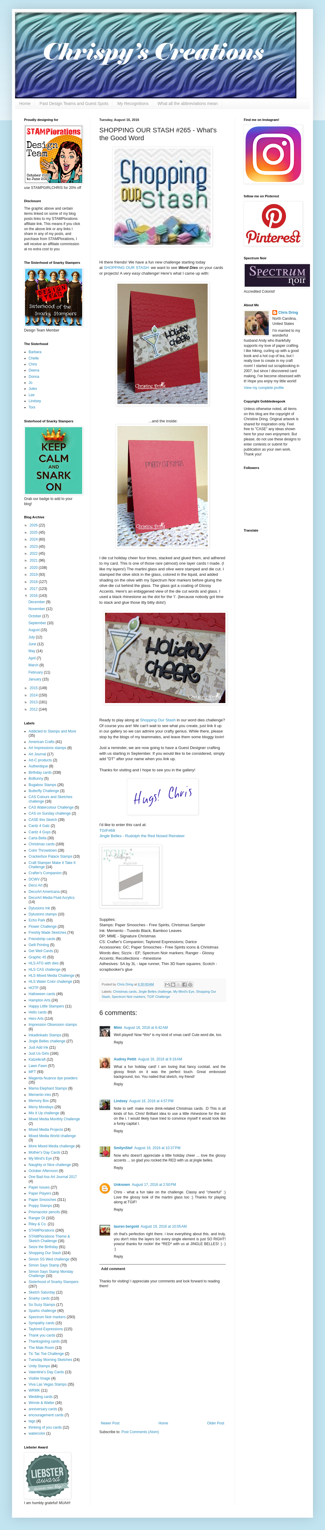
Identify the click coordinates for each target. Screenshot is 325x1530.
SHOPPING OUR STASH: (127, 267)
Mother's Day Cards (44, 1152)
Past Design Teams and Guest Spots (73, 103)
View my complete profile (264, 388)
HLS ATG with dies (44, 963)
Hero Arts (36, 1018)
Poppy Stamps (40, 1206)
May (32, 651)
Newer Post (110, 1423)
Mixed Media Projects (46, 1129)
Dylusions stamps (43, 914)
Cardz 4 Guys (40, 832)
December (37, 602)
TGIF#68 (107, 830)
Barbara (35, 352)
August (34, 630)
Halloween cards (42, 994)
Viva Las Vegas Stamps (48, 1384)
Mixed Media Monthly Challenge (54, 1119)
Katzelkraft (37, 1059)
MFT (32, 1072)
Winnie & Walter (41, 1403)
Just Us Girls (39, 1053)
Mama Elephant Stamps (48, 1088)
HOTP (34, 988)
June (32, 644)
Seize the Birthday (43, 1247)
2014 (34, 695)
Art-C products (40, 760)
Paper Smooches (42, 1200)
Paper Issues (39, 1187)
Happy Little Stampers (46, 1006)
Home (24, 103)
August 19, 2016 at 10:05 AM (164, 1226)
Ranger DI (37, 1218)
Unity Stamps (39, 1366)
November (37, 609)
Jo (30, 383)
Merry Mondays (41, 1107)
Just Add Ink (38, 1047)
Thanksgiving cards (44, 1341)
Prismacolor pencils (44, 1212)
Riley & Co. (38, 1224)
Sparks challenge (42, 1311)
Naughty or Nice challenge (50, 1165)
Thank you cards (42, 1335)
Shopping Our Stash (158, 720)
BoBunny (36, 778)
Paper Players (40, 1193)
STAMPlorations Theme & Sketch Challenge (49, 1238)
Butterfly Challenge (44, 791)
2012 (34, 709)
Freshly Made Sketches (47, 932)
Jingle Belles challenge (155, 991)
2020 (34, 568)
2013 (34, 702)
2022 (34, 553)
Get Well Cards (41, 951)
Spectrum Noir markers (128, 996)
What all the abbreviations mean (187, 103)
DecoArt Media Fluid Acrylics (52, 898)
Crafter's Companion (45, 873)
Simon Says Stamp (44, 1265)
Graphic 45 (37, 957)
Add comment (113, 1269)
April (32, 658)
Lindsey (120, 1101)
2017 (34, 589)
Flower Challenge (43, 926)
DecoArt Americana (44, 892)
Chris (33, 364)
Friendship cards (42, 939)
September (37, 623)
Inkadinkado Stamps (45, 1035)
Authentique (38, 766)
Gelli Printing (39, 945)
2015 (34, 688)
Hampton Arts (40, 1000)
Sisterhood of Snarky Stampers (54, 1282)
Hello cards (38, 1012)
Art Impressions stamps (47, 748)
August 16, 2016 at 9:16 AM (160, 1059)
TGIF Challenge (158, 996)
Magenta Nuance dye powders (53, 1078)
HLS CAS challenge (44, 969)
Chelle (34, 358)
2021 (34, 560)
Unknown (122, 1185)
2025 (34, 532)
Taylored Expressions (46, 1329)
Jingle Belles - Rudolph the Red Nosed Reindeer (142, 836)
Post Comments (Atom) (140, 1432)
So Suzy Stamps (42, 1305)
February (36, 672)
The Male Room (41, 1348)
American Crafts (41, 742)
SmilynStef (123, 1148)
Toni (32, 407)
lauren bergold (126, 1226)
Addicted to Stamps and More (52, 731)
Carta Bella (37, 838)
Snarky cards (39, 1298)
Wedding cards (41, 1397)
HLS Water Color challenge (50, 981)
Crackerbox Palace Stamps (50, 856)
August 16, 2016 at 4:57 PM (151, 1101)
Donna (34, 377)
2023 (34, 546)
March (33, 665)
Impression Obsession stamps (53, 1025)
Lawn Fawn (38, 1066)
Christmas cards (125, 991)
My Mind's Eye (183, 991)
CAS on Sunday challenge (50, 813)
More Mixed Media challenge (52, 1146)
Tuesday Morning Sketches (50, 1360)
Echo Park (37, 920)
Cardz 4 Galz (39, 826)
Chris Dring (288, 312)
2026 (34, 525)
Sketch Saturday (42, 1292)
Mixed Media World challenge (52, 1136)
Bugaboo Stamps (42, 785)
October (35, 616)
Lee (32, 395)
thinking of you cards (45, 1427)
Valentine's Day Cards (46, 1372)
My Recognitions (133, 103)
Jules (33, 389)
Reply (118, 1042)
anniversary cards (43, 1409)
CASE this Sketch (43, 820)
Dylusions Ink (39, 908)
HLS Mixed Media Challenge (51, 975)
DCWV (34, 879)
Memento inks (40, 1095)
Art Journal (37, 754)
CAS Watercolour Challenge (51, 807)
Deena (34, 370)
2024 (34, 539)
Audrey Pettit (125, 1059)
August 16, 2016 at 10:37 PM (157, 1148)
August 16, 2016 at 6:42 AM (146, 1028)
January (35, 679)
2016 (34, 596)
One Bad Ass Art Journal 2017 (53, 1177)
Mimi (118, 1028)
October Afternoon (43, 1171)
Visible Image (39, 1378)
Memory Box (39, 1101)
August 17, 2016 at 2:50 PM (154, 1185)
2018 (34, 582)
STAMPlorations (41, 1230)
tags (32, 1421)
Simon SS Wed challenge (49, 1259)
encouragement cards (46, 1415)
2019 (34, 574)
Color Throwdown (43, 850)
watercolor (37, 1433)
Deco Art (35, 885)
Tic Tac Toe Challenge (46, 1354)
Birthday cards (40, 772)
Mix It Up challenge (44, 1113)
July (32, 637)
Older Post (215, 1423)
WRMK (34, 1390)
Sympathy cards (41, 1323)
